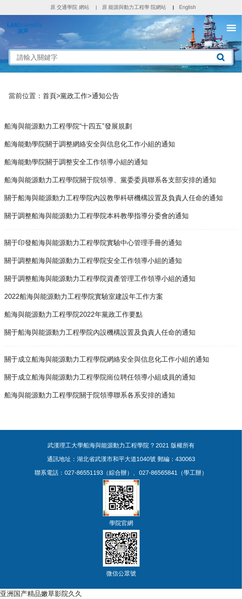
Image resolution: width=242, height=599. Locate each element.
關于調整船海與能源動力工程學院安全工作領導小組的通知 (93, 260)
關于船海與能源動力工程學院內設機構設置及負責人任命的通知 (99, 332)
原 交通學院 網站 (69, 7)
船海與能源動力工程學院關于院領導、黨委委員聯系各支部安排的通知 (110, 180)
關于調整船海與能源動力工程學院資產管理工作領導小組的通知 (99, 278)
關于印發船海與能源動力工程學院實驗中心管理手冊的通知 (93, 242)
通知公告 (105, 95)
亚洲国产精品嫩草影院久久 (41, 593)
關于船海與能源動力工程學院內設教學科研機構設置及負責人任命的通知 (113, 198)
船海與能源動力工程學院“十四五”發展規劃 (68, 126)
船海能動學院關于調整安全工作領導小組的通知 (76, 162)
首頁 (49, 95)
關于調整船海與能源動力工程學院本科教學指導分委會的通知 (96, 215)
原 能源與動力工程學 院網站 (134, 7)
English (187, 7)
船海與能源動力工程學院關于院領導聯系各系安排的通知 (89, 395)
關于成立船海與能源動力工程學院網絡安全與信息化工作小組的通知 (106, 359)
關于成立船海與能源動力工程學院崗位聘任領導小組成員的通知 (99, 377)
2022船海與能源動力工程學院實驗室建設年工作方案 (83, 296)
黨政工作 (73, 95)
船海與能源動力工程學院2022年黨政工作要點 (73, 314)
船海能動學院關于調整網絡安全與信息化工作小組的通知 (89, 144)
